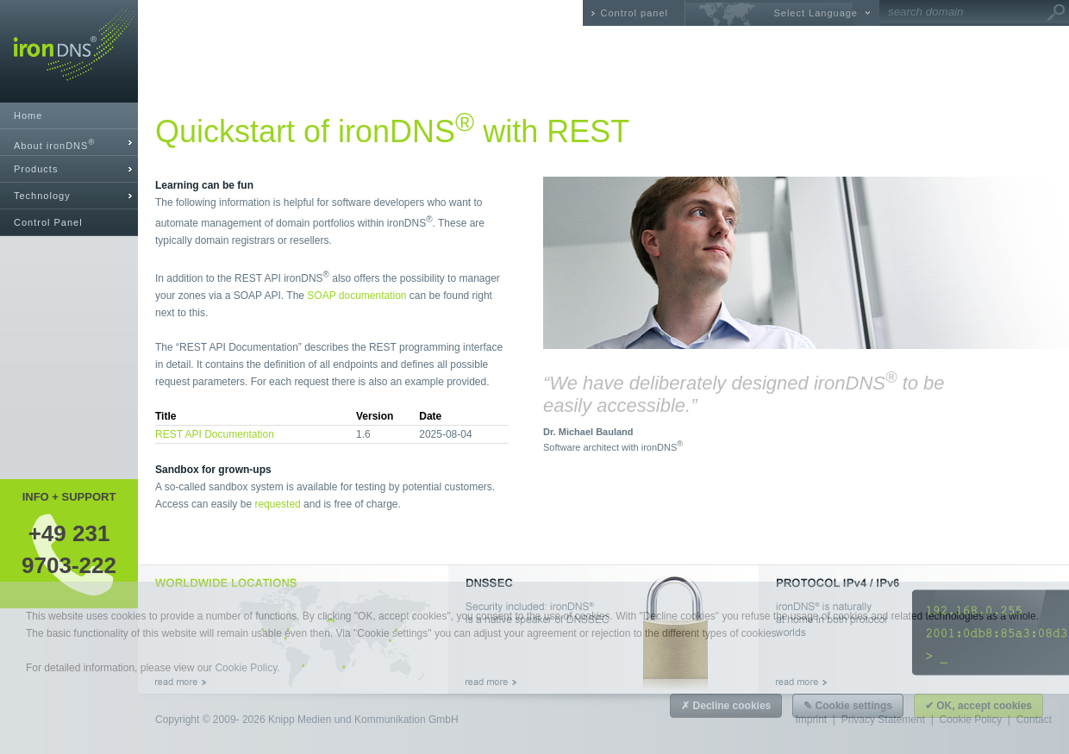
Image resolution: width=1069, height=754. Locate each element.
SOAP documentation (356, 296)
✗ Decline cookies (726, 706)
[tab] (69, 142)
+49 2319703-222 (69, 548)
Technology (42, 195)
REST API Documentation (214, 434)
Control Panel (48, 222)
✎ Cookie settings (847, 706)
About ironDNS (54, 144)
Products (36, 169)
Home (28, 115)
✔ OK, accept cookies (978, 706)
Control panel (634, 13)
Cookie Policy (246, 668)
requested (277, 504)
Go (1056, 13)
